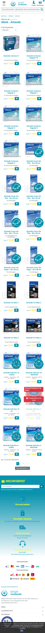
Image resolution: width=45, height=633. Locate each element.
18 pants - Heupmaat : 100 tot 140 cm (11, 450)
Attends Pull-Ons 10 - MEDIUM (34, 374)
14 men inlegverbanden (11, 342)
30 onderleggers (33, 235)
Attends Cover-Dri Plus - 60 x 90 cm (34, 197)
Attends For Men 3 (11, 338)
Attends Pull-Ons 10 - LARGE (11, 374)
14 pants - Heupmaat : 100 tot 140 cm (11, 377)
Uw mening (5, 614)
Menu (3, 607)
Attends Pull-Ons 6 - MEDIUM (34, 446)
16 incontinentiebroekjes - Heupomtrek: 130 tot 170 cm (34, 414)
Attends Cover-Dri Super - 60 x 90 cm (34, 268)
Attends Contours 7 (11, 56)
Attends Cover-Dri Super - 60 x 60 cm (11, 268)
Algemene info (7, 611)
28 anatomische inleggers (11, 60)
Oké (22, 630)
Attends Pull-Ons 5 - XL (34, 410)
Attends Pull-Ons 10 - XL (11, 410)
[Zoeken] (22, 9)
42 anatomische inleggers (11, 95)
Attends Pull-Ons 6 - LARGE (11, 446)
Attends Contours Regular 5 (34, 92)
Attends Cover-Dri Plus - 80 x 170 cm (11, 232)
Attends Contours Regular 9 (11, 162)
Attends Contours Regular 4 (11, 92)
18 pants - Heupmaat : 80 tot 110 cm (34, 450)
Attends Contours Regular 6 (11, 127)
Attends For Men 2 (33, 303)
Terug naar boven (22, 468)
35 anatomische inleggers (11, 130)
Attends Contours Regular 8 (34, 127)
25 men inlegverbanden (11, 307)
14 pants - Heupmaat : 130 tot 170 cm (11, 414)
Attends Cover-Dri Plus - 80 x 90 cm (34, 232)
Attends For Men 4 (33, 338)
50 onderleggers (33, 165)
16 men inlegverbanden (33, 307)
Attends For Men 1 (11, 303)
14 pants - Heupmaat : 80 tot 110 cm (34, 377)
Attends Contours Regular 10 (34, 57)
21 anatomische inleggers (34, 60)
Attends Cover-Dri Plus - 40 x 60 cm (34, 162)
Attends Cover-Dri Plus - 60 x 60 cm (11, 197)
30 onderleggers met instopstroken (11, 236)
